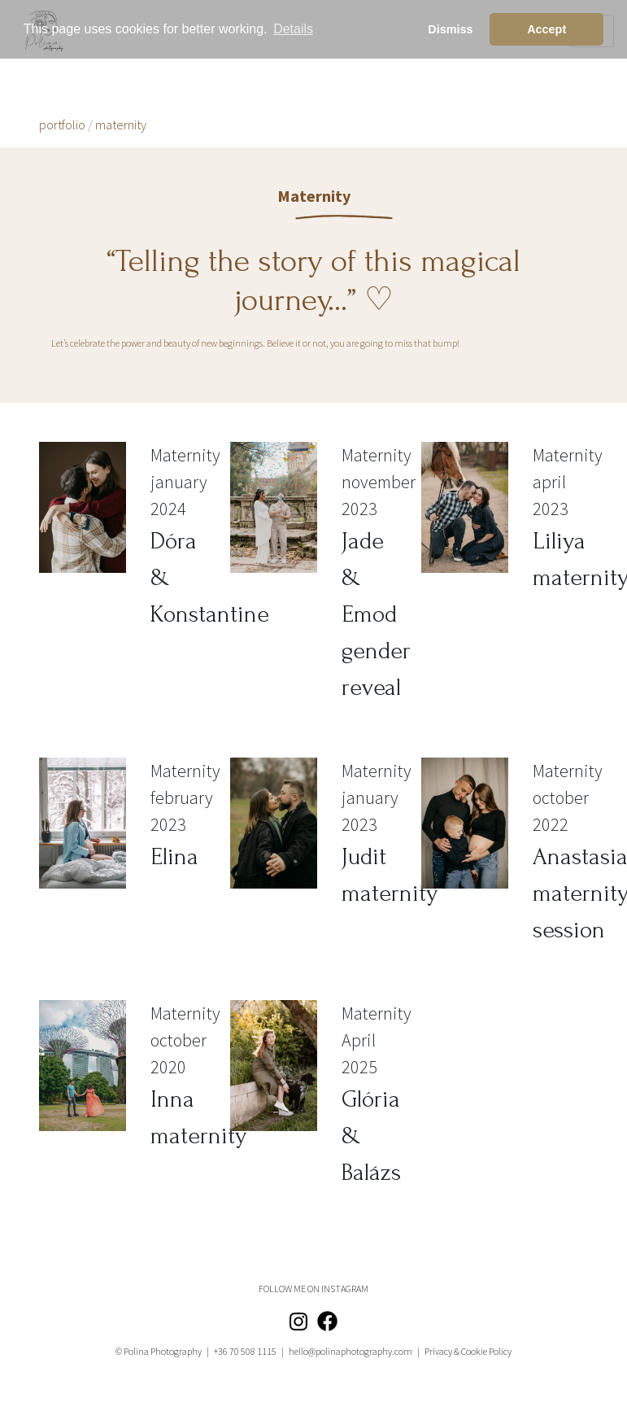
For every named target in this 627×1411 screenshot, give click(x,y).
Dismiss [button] (450, 29)
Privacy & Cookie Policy (468, 1351)
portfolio (62, 124)
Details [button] (293, 29)
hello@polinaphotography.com (350, 1351)
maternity (120, 124)
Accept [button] (546, 29)
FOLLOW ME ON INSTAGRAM (313, 1288)
